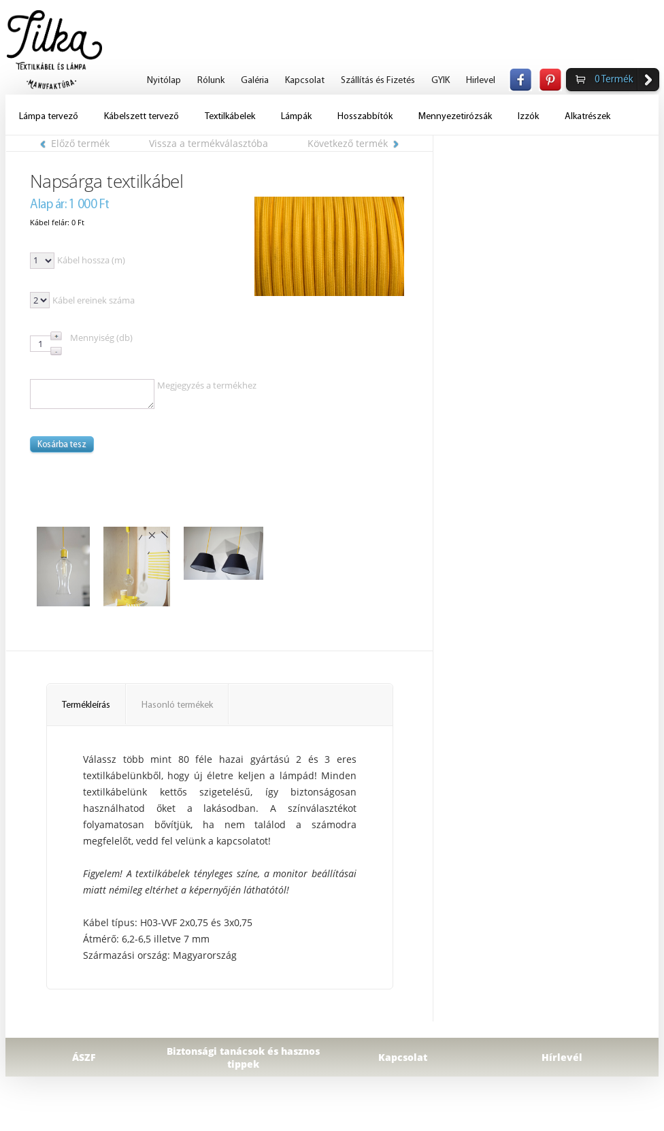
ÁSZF (84, 1057)
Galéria (255, 81)
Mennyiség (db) (101, 337)
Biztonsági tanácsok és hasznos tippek (243, 1057)
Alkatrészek (587, 117)
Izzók (528, 117)
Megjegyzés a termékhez (206, 385)
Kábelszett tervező (141, 117)
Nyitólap (164, 81)
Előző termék (75, 143)
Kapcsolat (305, 81)
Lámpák (296, 117)
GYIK (440, 81)
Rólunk (211, 81)
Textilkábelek (230, 117)
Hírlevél (562, 1057)
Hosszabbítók (365, 117)
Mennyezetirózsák (455, 117)
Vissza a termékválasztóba (208, 143)
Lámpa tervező (48, 117)
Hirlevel (480, 81)
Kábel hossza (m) (91, 260)
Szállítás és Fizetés (378, 81)
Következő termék (353, 143)
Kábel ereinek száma (93, 300)
